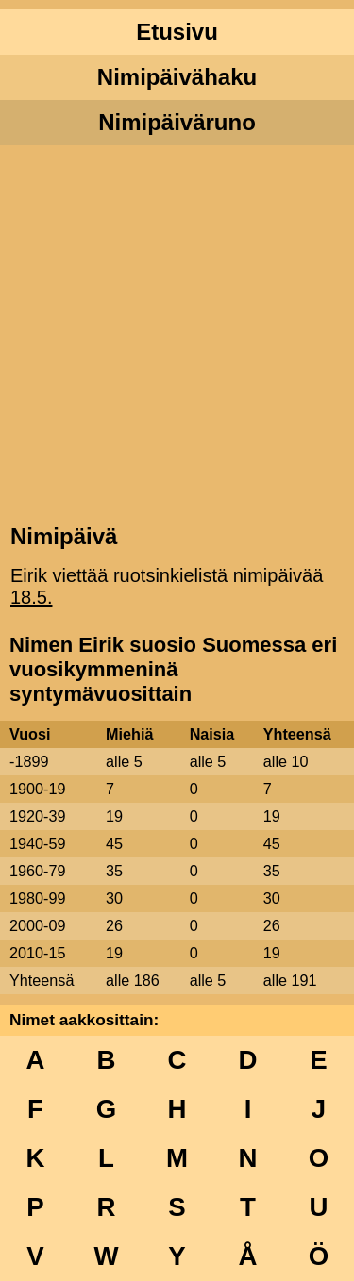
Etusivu (177, 31)
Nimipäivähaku (177, 77)
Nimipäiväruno (177, 122)
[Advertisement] (177, 332)
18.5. (31, 597)
